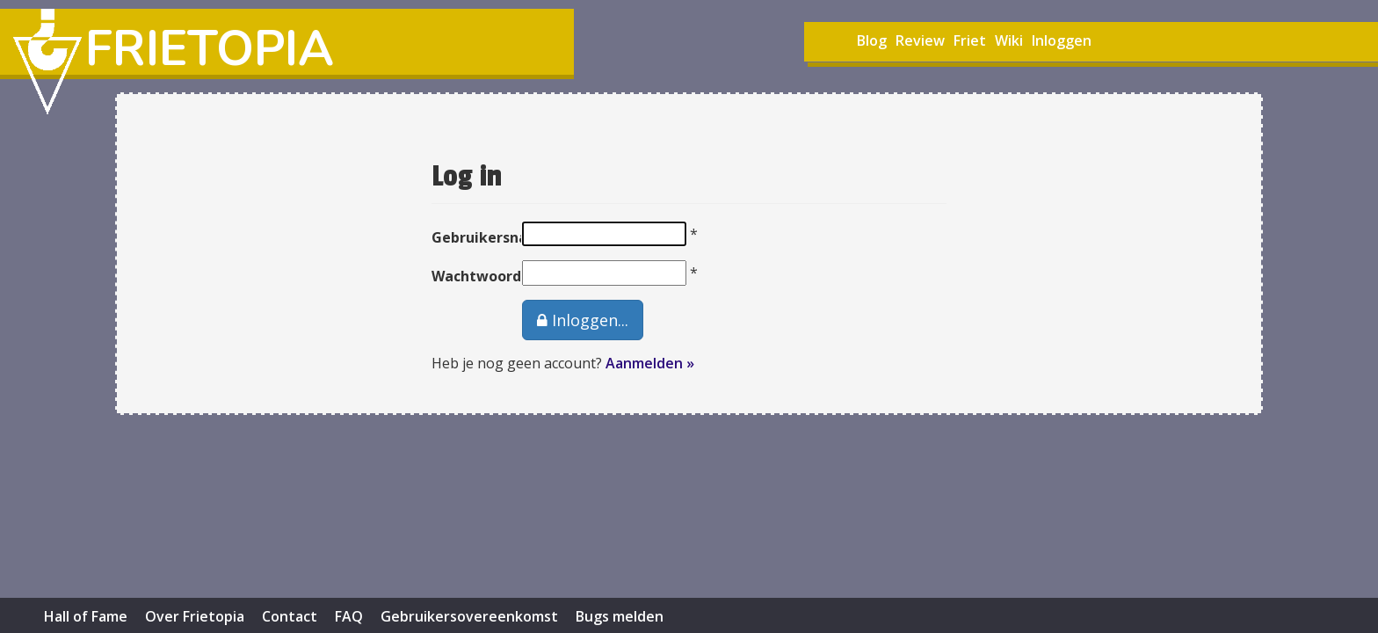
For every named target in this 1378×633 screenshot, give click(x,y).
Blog (872, 40)
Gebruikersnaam (464, 237)
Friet (970, 40)
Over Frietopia (194, 616)
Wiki (1009, 40)
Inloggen (1062, 40)
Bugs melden (620, 616)
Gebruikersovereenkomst (469, 616)
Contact (289, 616)
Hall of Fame (85, 616)
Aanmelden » (650, 363)
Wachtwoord (464, 276)
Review (920, 40)
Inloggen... (582, 320)
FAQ (349, 616)
